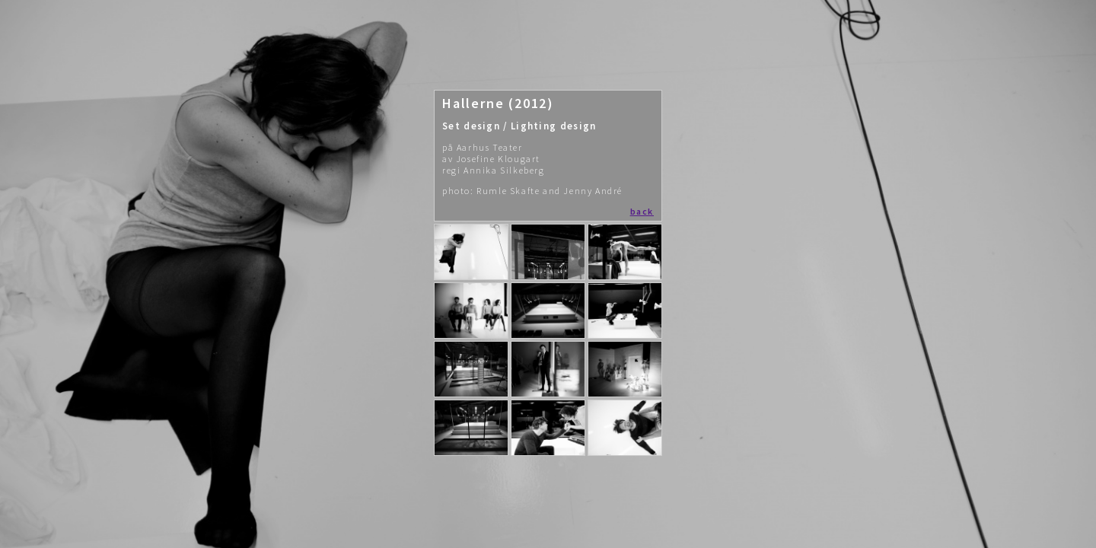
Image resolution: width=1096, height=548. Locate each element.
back (642, 211)
